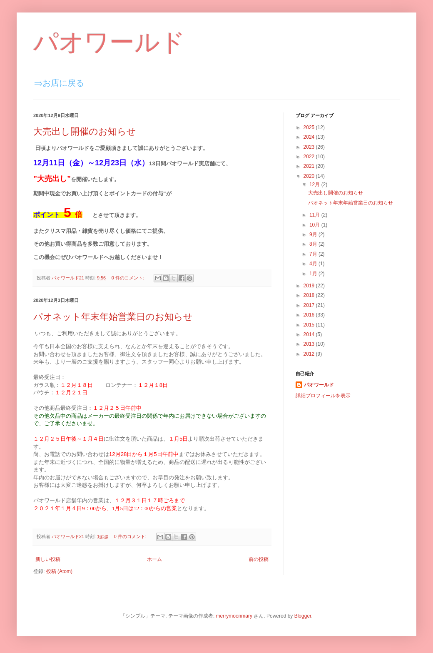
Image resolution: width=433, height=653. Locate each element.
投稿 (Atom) (59, 571)
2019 (310, 286)
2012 (310, 354)
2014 (310, 334)
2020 (310, 176)
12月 (315, 184)
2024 (310, 137)
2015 (310, 325)
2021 (310, 166)
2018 (310, 295)
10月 (315, 225)
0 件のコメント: (128, 277)
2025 (310, 127)
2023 (310, 147)
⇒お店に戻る (59, 82)
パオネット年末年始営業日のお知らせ (113, 317)
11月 (315, 215)
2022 (310, 157)
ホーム (154, 559)
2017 (310, 305)
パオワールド (109, 42)
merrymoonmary (234, 616)
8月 (314, 244)
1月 (314, 274)
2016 (310, 315)
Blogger (302, 616)
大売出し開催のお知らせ (84, 131)
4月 (314, 264)
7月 (314, 254)
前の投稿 (259, 559)
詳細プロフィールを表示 (323, 396)
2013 (310, 344)
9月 (314, 234)
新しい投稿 (47, 559)
